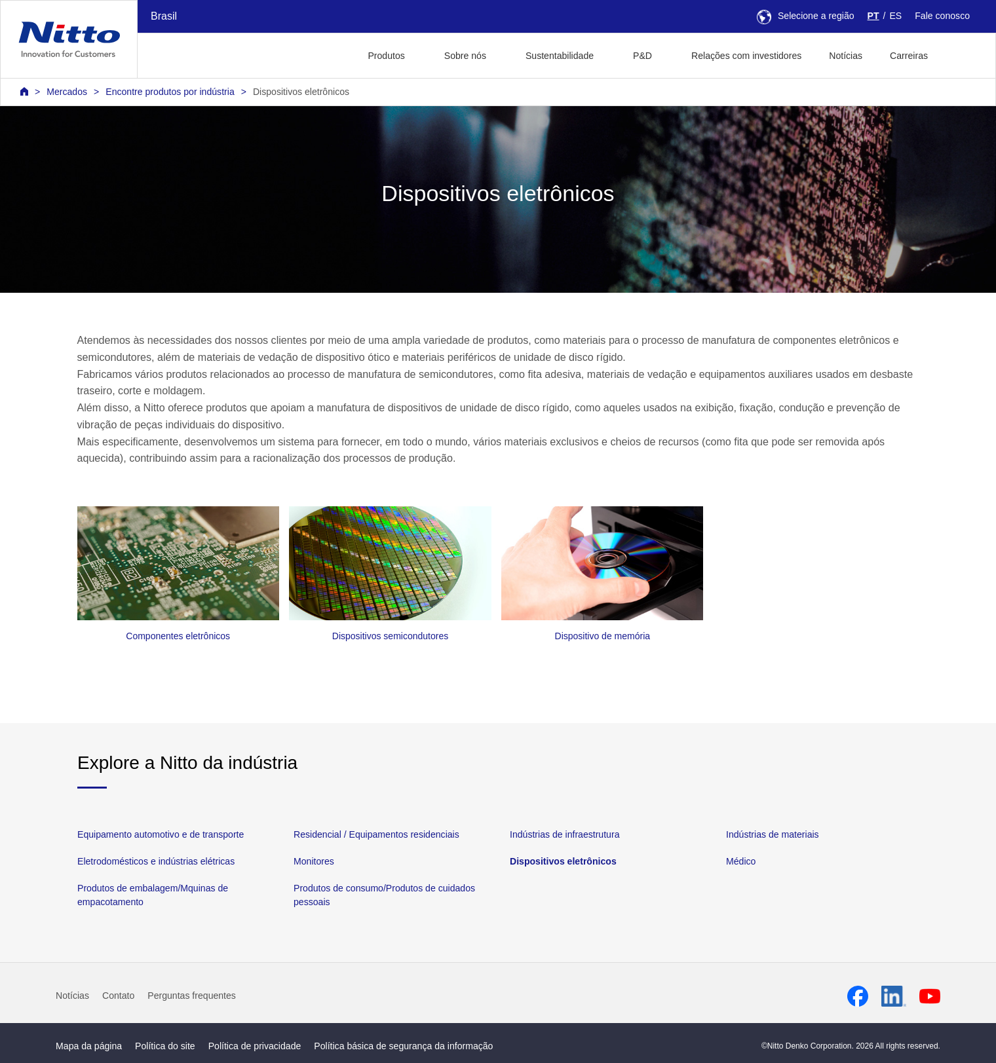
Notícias (845, 55)
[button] (962, 54)
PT (873, 15)
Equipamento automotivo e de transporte (160, 834)
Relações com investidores (746, 55)
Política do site (165, 1046)
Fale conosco (942, 15)
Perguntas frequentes (191, 995)
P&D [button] (642, 55)
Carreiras (909, 55)
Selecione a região (805, 15)
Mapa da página (89, 1046)
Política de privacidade (254, 1046)
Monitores (314, 861)
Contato (118, 995)
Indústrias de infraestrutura (564, 834)
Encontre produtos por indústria (169, 91)
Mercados (67, 91)
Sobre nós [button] (465, 55)
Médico (741, 861)
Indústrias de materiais (772, 834)
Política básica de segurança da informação (403, 1046)
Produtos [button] (386, 55)
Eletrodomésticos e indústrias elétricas (156, 861)
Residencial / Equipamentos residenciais (376, 834)
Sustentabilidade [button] (560, 55)
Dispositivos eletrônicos (301, 91)
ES (895, 15)
